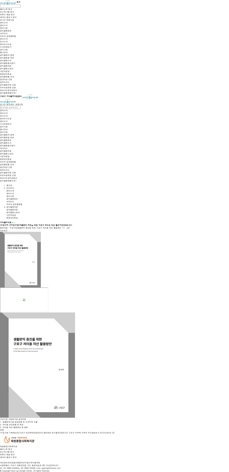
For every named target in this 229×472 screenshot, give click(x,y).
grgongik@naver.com (51, 468)
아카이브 (10, 201)
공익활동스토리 (13, 212)
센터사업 (10, 196)
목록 (2, 430)
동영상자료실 (12, 217)
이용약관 (36, 462)
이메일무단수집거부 (23, 462)
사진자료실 (11, 215)
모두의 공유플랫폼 (14, 204)
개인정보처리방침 (7, 462)
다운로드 (4, 230)
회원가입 (19, 104)
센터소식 (10, 193)
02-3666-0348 (10, 468)
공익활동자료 (12, 209)
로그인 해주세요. (7, 104)
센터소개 (10, 190)
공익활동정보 (12, 198)
